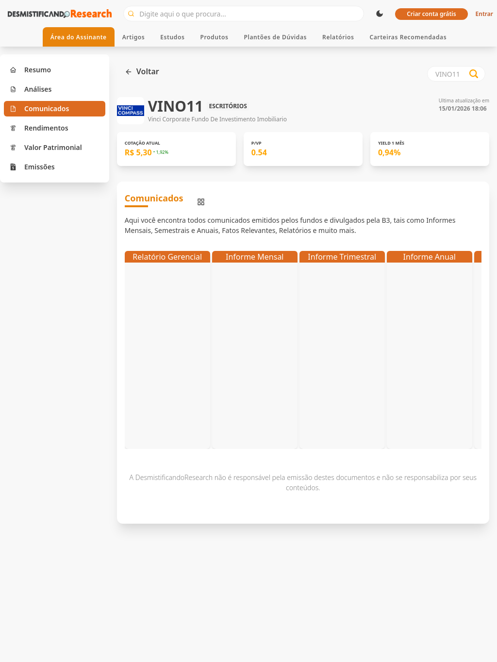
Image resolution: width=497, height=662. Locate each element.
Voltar (142, 71)
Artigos (133, 37)
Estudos (172, 37)
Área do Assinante (78, 37)
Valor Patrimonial (46, 147)
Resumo (30, 69)
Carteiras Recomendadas (408, 37)
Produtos (214, 37)
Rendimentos (39, 127)
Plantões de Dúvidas (275, 37)
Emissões (32, 166)
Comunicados (39, 108)
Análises (30, 89)
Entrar (484, 14)
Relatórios (338, 37)
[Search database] (473, 73)
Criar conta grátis (431, 14)
